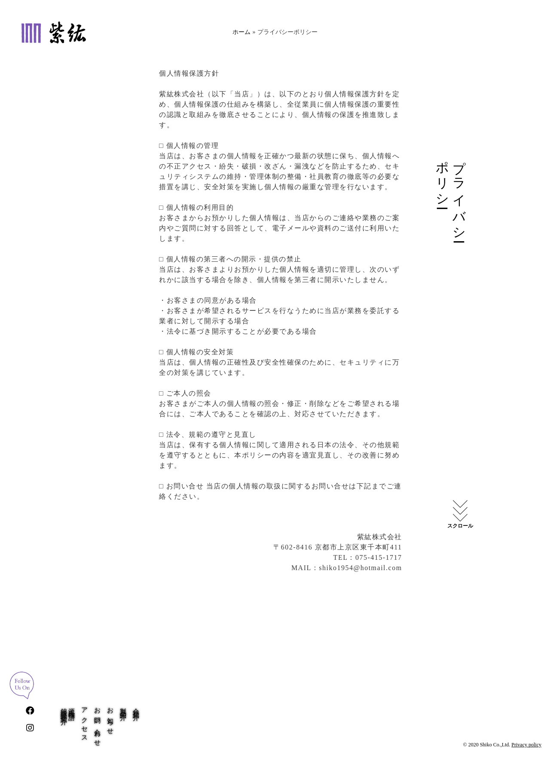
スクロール (460, 526)
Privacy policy (526, 745)
